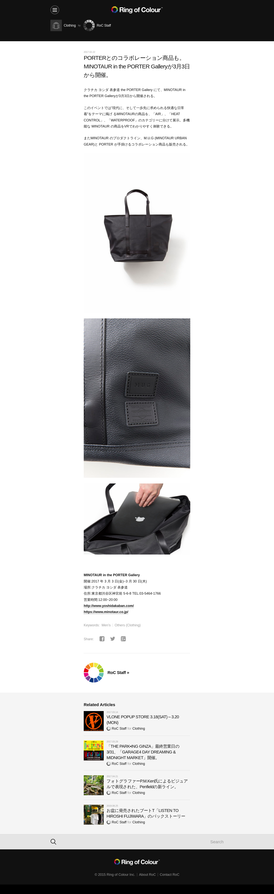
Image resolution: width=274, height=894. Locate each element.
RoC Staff (117, 728)
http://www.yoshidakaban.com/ (109, 606)
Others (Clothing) (128, 625)
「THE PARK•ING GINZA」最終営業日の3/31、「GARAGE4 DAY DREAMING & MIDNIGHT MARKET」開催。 (143, 752)
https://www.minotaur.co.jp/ (106, 612)
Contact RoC (169, 875)
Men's (106, 625)
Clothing (138, 728)
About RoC (147, 875)
